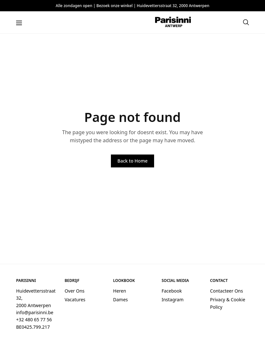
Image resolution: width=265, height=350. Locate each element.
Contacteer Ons (226, 291)
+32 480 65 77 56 (34, 319)
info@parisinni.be (35, 312)
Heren (119, 291)
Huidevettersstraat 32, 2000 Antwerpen (173, 5)
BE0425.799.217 (33, 327)
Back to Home (132, 161)
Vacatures (74, 299)
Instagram (172, 299)
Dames (120, 299)
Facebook (172, 291)
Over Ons (74, 291)
